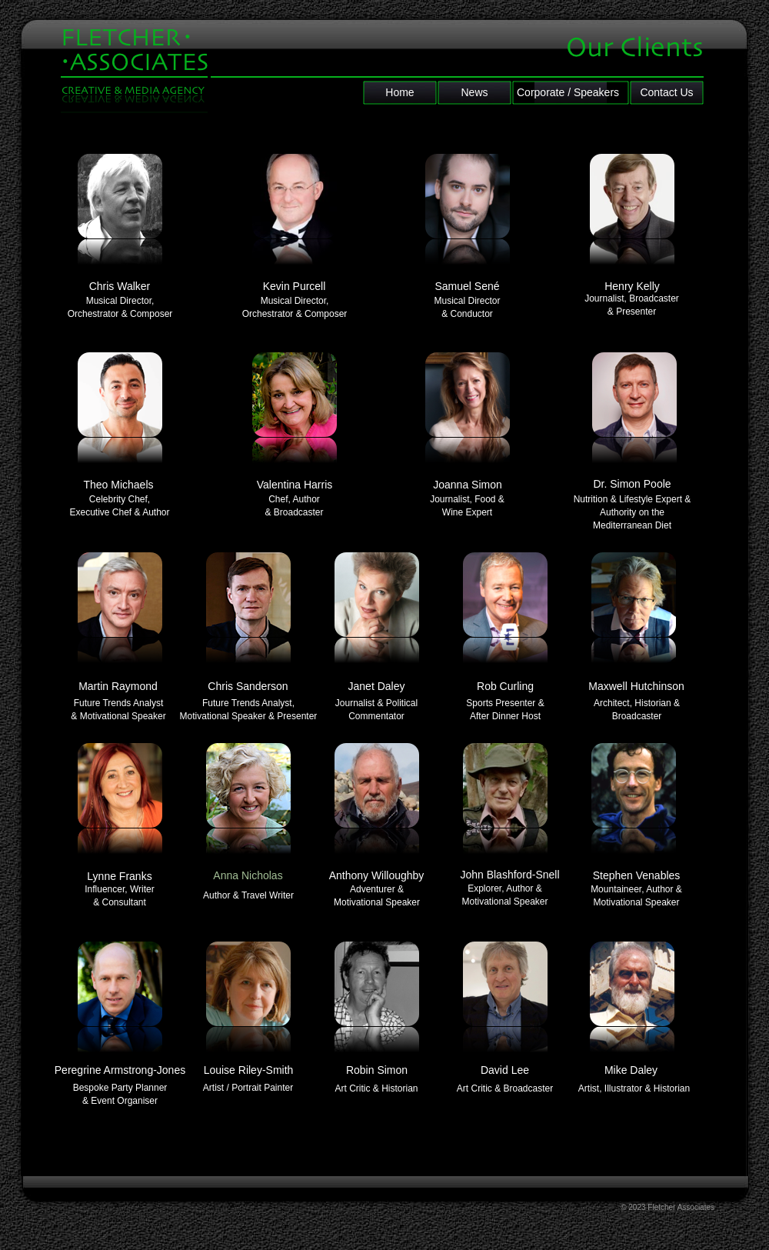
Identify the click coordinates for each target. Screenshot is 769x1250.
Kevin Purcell (294, 286)
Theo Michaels (118, 484)
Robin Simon (377, 1070)
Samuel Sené (466, 286)
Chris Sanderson (248, 686)
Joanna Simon (467, 484)
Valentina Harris (295, 484)
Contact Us (666, 92)
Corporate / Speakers (568, 92)
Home (399, 92)
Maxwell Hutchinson (636, 686)
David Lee (505, 1070)
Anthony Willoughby (376, 875)
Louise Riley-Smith (249, 1070)
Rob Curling (505, 686)
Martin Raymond (118, 686)
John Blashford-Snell (509, 874)
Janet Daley (376, 686)
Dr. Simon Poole (632, 484)
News (474, 92)
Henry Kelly (632, 286)
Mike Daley (630, 1070)
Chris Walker (120, 286)
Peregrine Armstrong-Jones (120, 1070)
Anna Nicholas (247, 875)
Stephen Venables (637, 875)
